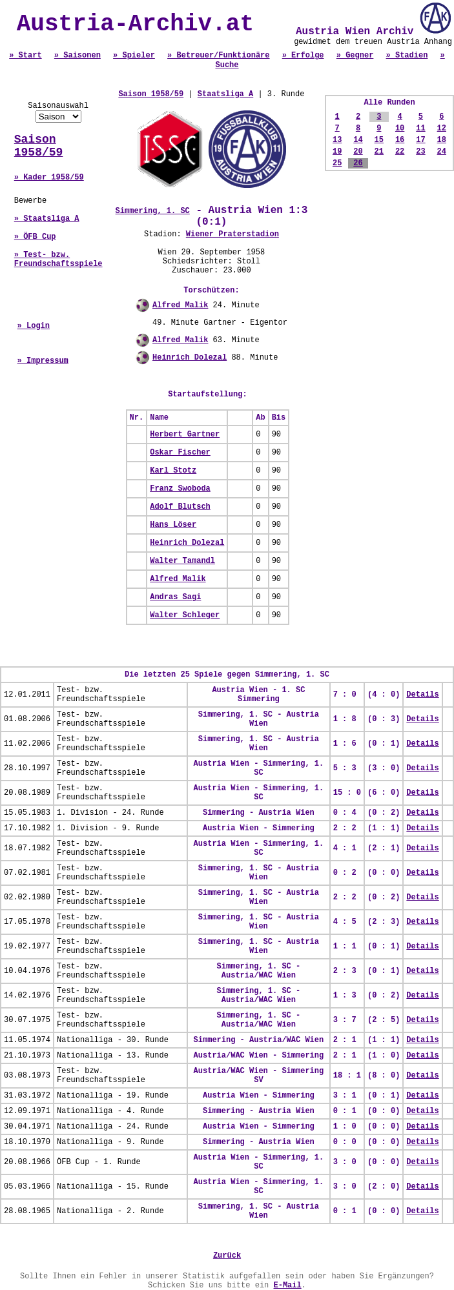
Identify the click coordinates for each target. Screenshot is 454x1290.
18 (441, 140)
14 (357, 140)
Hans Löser (173, 524)
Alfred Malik (180, 305)
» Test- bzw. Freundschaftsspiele (58, 260)
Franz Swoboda (180, 488)
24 (441, 151)
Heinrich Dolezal (189, 357)
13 (337, 140)
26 (357, 163)
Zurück (227, 1255)
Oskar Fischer (180, 452)
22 (399, 151)
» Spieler (134, 55)
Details (422, 694)
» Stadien (407, 55)
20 (357, 151)
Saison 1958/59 (38, 146)
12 (441, 128)
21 (379, 151)
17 (420, 140)
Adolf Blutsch (180, 506)
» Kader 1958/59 (49, 177)
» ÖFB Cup (35, 236)
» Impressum (42, 360)
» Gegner (355, 55)
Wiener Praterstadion (232, 234)
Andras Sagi (175, 597)
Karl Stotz (173, 470)
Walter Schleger (185, 615)
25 (337, 163)
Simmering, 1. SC (153, 211)
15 (379, 140)
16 (399, 140)
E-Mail (288, 1285)
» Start (25, 55)
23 (420, 151)
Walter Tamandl (182, 561)
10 (399, 128)
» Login (33, 326)
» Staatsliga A (46, 218)
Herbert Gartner (185, 434)
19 (337, 151)
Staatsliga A (225, 94)
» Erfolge (303, 55)
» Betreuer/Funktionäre (218, 55)
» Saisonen (77, 55)
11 (420, 128)
